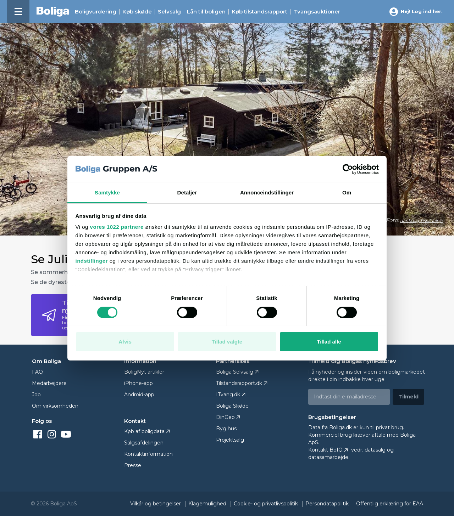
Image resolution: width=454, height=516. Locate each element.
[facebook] (39, 433)
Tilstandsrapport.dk (239, 383)
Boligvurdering (95, 12)
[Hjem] (53, 12)
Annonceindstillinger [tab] (267, 192)
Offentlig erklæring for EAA (389, 503)
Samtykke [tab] (107, 192)
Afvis (125, 342)
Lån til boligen (206, 12)
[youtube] (67, 433)
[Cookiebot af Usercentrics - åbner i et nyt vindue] (348, 169)
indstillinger (92, 261)
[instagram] (53, 433)
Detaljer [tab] (187, 192)
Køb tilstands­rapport (259, 12)
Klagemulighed (208, 503)
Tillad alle (329, 342)
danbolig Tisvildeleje (421, 220)
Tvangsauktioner (316, 12)
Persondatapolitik (327, 503)
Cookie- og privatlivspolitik (266, 503)
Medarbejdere (49, 383)
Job (36, 394)
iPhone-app (138, 383)
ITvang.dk (228, 394)
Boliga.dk (340, 427)
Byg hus (226, 428)
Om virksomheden (55, 406)
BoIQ (339, 450)
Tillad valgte (227, 342)
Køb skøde (137, 12)
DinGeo (225, 417)
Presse (132, 465)
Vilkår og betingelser (156, 503)
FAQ (37, 372)
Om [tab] (346, 192)
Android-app (139, 394)
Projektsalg (230, 440)
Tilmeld (408, 396)
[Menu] (18, 11)
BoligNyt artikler (144, 372)
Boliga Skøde (232, 406)
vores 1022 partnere (117, 227)
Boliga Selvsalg (234, 372)
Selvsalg (169, 12)
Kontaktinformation (148, 454)
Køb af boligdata (144, 431)
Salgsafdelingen (144, 443)
